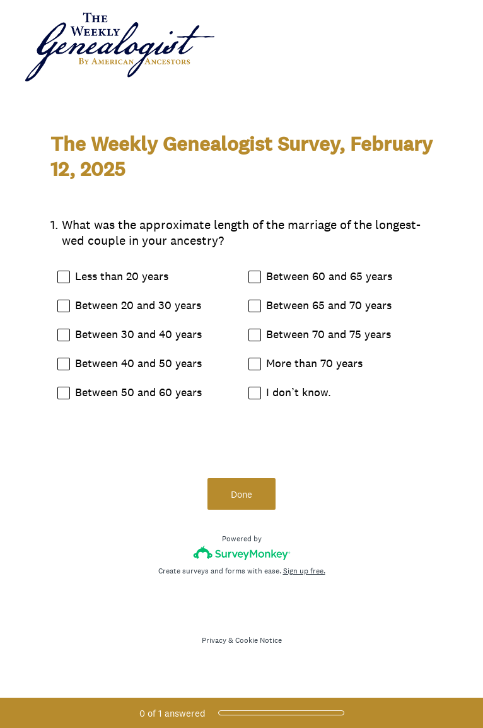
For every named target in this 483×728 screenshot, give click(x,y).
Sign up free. (304, 571)
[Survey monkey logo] (242, 552)
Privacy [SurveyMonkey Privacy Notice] (214, 640)
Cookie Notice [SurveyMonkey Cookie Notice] (258, 640)
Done (241, 494)
